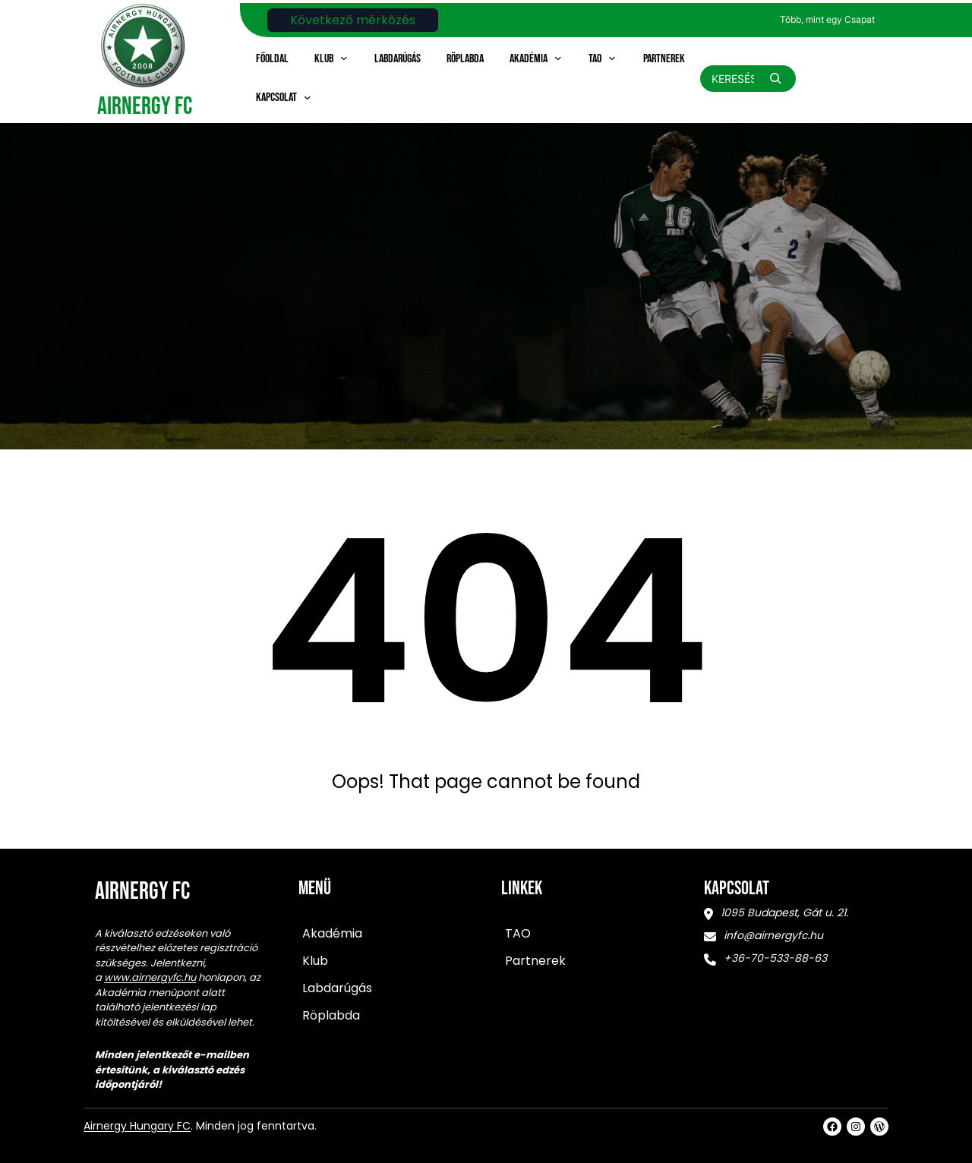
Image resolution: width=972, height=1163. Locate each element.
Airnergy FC (144, 106)
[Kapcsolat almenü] (307, 97)
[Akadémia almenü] (558, 57)
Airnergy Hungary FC (137, 1125)
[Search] (775, 78)
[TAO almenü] (612, 57)
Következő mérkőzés (352, 20)
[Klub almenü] (344, 57)
